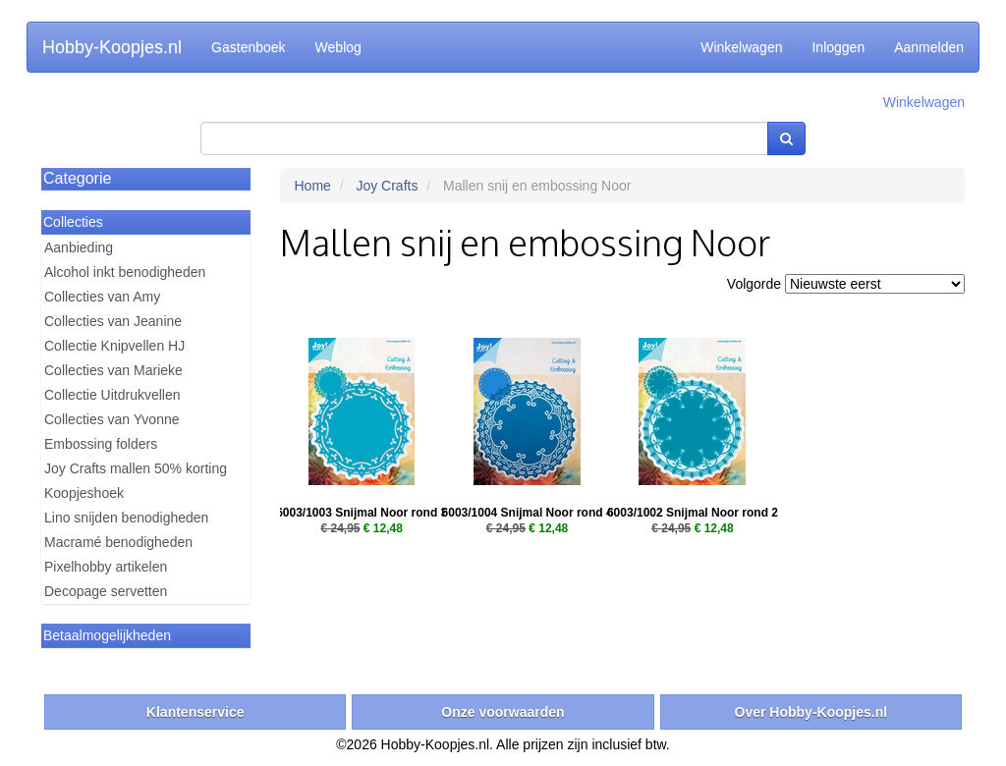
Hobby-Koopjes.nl (112, 47)
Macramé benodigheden (118, 542)
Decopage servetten (105, 591)
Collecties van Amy (102, 296)
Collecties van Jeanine (113, 321)
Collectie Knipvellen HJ (114, 346)
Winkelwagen (741, 47)
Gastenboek (248, 47)
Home (313, 185)
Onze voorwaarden (502, 712)
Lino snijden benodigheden (126, 517)
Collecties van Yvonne (112, 419)
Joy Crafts (387, 185)
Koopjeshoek (84, 493)
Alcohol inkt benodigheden (124, 272)
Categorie (77, 178)
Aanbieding (78, 247)
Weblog (338, 47)
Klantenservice (195, 712)
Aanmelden (929, 47)
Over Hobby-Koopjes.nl (811, 712)
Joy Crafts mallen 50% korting (135, 468)
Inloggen (838, 47)
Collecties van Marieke (113, 370)
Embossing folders (100, 444)
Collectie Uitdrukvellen (112, 395)
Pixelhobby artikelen (105, 566)
